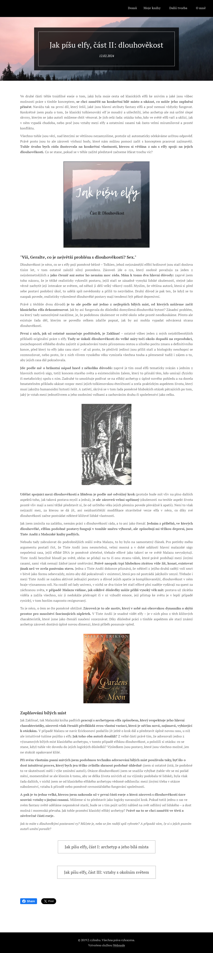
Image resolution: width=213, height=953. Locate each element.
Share (28, 901)
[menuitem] (183, 8)
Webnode (119, 945)
